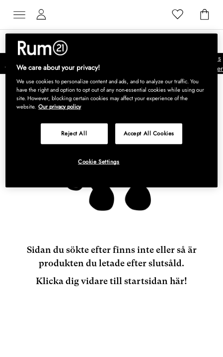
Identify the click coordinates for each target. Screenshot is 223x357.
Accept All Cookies (149, 133)
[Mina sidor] (41, 14)
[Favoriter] (177, 14)
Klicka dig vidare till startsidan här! (111, 281)
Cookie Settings (99, 162)
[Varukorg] (204, 14)
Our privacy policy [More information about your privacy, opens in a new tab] (59, 107)
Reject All (74, 133)
